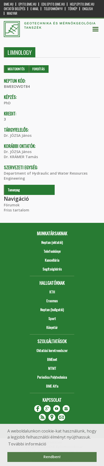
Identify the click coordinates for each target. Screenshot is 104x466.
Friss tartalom (16, 210)
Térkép (72, 8)
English (87, 8)
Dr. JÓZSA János (18, 135)
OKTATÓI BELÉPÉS (14, 8)
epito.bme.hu (27, 4)
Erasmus (52, 300)
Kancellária (52, 260)
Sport (52, 318)
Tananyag (14, 189)
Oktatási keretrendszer (52, 350)
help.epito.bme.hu (82, 4)
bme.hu (8, 4)
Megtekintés (16, 69)
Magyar (12, 13)
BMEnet (52, 359)
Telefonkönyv (53, 8)
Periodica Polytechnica (52, 377)
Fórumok (12, 205)
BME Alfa (52, 386)
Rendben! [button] (52, 456)
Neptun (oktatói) (52, 242)
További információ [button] (27, 444)
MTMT (52, 368)
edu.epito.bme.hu (53, 4)
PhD (7, 103)
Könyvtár (52, 327)
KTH (52, 291)
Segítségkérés (52, 269)
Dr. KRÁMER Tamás (21, 156)
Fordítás (38, 69)
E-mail (35, 8)
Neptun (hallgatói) (52, 309)
